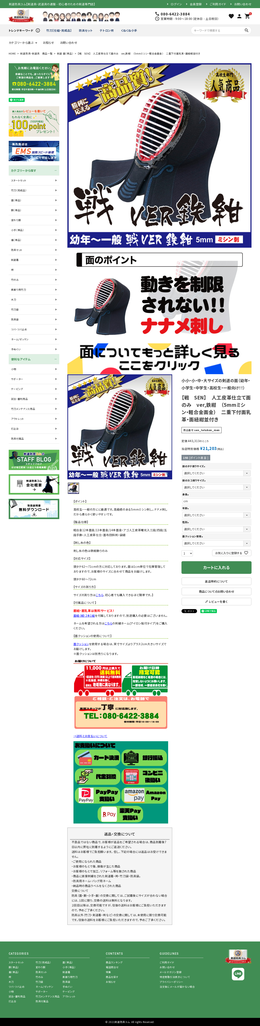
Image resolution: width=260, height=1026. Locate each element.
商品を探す (112, 977)
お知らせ (48, 43)
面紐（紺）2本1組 (84, 616)
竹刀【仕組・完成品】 (59, 30)
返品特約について (216, 581)
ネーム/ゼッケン (20, 339)
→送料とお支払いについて (90, 736)
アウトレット (17, 418)
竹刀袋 (15, 309)
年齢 (186, 508)
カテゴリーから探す (23, 170)
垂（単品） (16, 240)
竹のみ (15, 279)
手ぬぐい (16, 349)
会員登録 (196, 4)
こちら (99, 595)
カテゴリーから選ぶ (21, 43)
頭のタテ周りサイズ (194, 466)
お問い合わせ (242, 4)
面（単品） (16, 200)
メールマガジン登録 (170, 972)
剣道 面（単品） (65, 53)
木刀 (13, 299)
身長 (186, 494)
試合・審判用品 (19, 399)
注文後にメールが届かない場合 (177, 986)
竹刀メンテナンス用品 (23, 408)
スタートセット (19, 180)
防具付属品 (17, 438)
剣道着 (15, 259)
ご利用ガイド (218, 4)
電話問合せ (112, 967)
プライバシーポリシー (171, 981)
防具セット (86, 30)
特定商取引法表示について (175, 977)
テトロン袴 (107, 30)
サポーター (17, 379)
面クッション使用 (193, 536)
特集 (108, 972)
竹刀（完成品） (19, 190)
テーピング (17, 389)
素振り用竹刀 (18, 289)
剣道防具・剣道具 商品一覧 (36, 53)
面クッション (81, 644)
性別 (186, 522)
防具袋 (15, 319)
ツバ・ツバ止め (19, 329)
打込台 (15, 428)
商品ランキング (114, 962)
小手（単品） (17, 230)
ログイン (176, 4)
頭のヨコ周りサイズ (194, 480)
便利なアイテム (21, 359)
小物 (13, 369)
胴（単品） (16, 210)
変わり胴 (16, 220)
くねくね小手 (129, 30)
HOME (12, 53)
